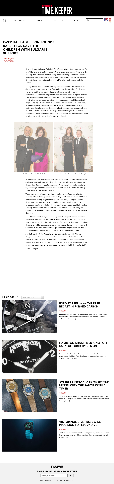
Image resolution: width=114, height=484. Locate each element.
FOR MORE (11, 297)
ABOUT (77, 20)
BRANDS (40, 20)
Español (6, 59)
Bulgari (39, 185)
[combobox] (32, 297)
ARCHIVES (58, 20)
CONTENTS (19, 20)
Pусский (12, 59)
